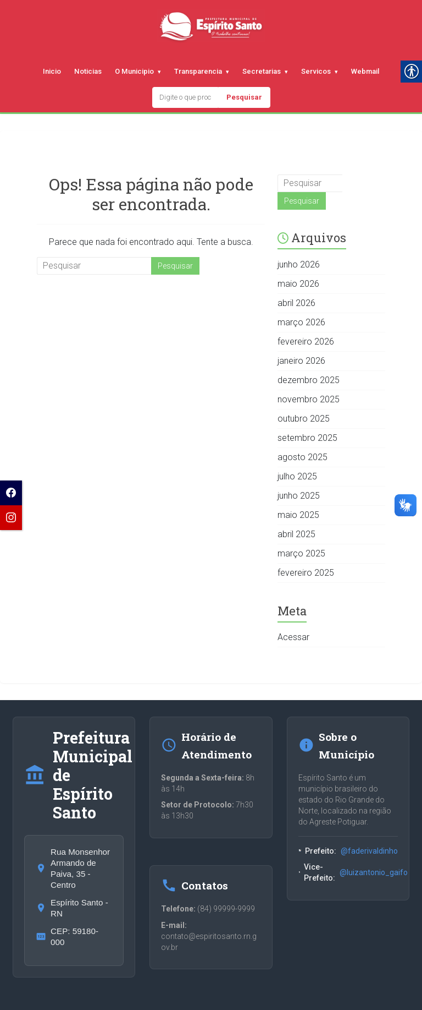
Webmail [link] (365, 71)
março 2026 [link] (301, 322)
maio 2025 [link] (298, 515)
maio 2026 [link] (298, 284)
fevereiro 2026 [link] (305, 341)
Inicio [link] (52, 71)
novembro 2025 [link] (308, 399)
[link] (11, 493)
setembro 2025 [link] (307, 438)
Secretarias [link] (261, 71)
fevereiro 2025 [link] (305, 572)
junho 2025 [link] (298, 495)
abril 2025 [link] (296, 534)
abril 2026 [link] (296, 303)
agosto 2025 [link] (302, 457)
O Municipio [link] (134, 71)
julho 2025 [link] (297, 476)
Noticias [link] (88, 71)
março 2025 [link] (301, 553)
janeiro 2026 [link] (301, 361)
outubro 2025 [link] (303, 418)
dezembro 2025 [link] (308, 380)
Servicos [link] (316, 71)
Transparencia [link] (198, 71)
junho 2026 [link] (298, 264)
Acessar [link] (293, 637)
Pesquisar (244, 97)
